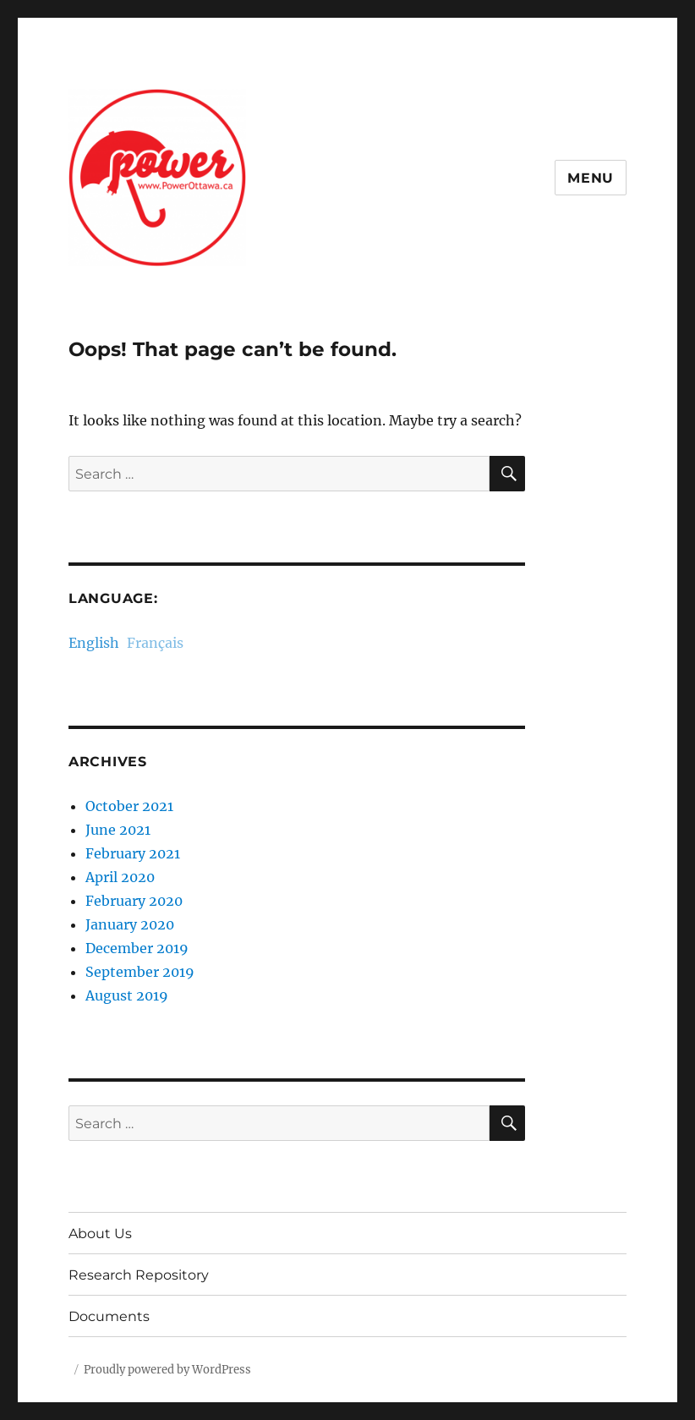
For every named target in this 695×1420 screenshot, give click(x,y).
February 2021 (132, 853)
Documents (109, 1316)
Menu (590, 178)
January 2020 (129, 924)
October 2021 (129, 806)
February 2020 (134, 900)
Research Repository (138, 1275)
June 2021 (117, 829)
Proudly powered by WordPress (167, 1369)
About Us (100, 1233)
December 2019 (137, 948)
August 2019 (126, 995)
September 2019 (139, 971)
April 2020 (120, 877)
